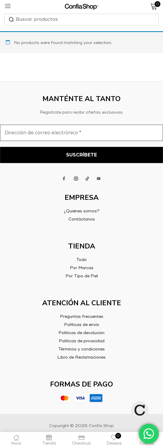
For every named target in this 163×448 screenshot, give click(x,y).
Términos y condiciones (81, 349)
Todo (81, 260)
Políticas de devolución (81, 333)
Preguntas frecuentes (81, 317)
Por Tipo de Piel (81, 276)
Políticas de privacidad (81, 341)
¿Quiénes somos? (82, 211)
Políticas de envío (81, 325)
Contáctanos (81, 219)
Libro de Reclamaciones (81, 357)
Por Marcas (81, 268)
